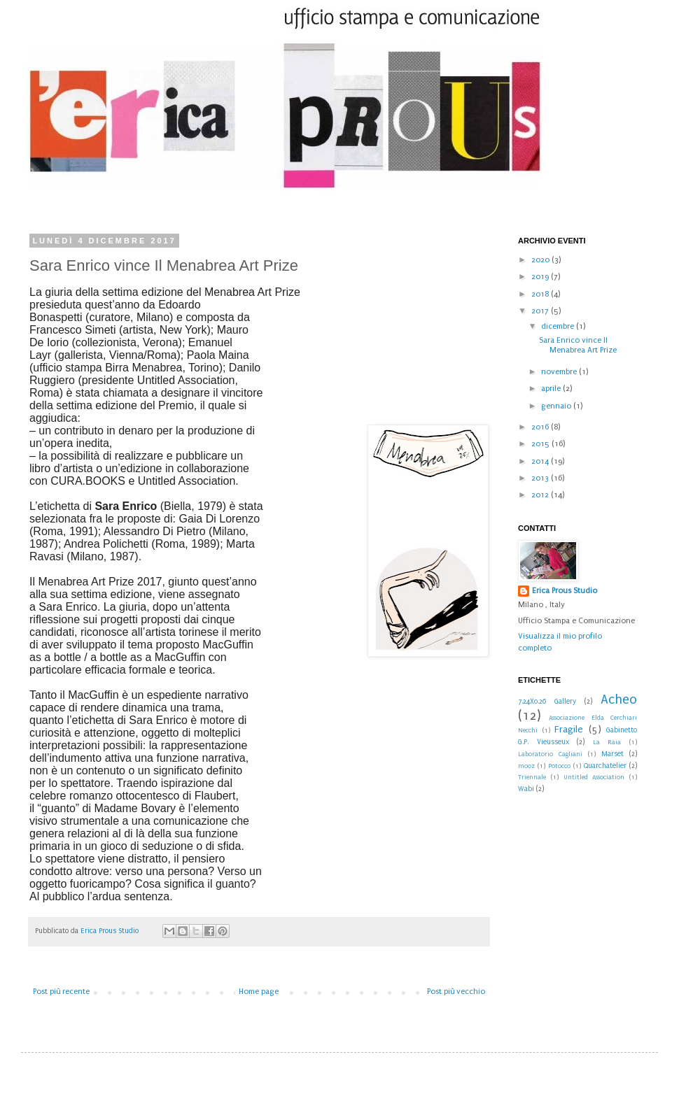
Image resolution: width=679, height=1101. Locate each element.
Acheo (619, 699)
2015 (541, 443)
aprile (552, 388)
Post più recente (61, 991)
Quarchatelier (605, 766)
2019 (541, 276)
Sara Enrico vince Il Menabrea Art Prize (578, 345)
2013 (541, 478)
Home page (259, 991)
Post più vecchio (456, 991)
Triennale (532, 777)
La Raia (607, 742)
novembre (560, 371)
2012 (541, 494)
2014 (541, 461)
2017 (541, 310)
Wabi (526, 789)
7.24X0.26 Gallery (547, 701)
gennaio (557, 406)
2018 (541, 294)
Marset (612, 754)
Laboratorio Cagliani (550, 754)
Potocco (559, 765)
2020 (541, 259)
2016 (541, 427)
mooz (526, 765)
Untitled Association (594, 777)
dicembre (558, 326)
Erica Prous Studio (564, 590)
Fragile (568, 729)
